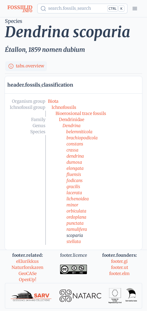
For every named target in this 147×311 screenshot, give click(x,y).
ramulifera (76, 229)
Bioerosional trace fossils (81, 113)
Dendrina (72, 125)
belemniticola (79, 131)
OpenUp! (27, 279)
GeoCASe (28, 273)
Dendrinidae (71, 119)
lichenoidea (77, 199)
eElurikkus (27, 261)
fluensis (73, 174)
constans (74, 144)
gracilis (73, 186)
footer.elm (119, 273)
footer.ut (119, 267)
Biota (53, 101)
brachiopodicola (82, 138)
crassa (72, 150)
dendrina (75, 156)
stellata (73, 241)
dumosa (74, 162)
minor (72, 205)
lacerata (74, 192)
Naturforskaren (27, 267)
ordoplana (76, 217)
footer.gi (119, 261)
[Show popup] (82, 8)
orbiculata (76, 211)
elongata (75, 168)
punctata (75, 223)
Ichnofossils (64, 107)
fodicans (74, 180)
